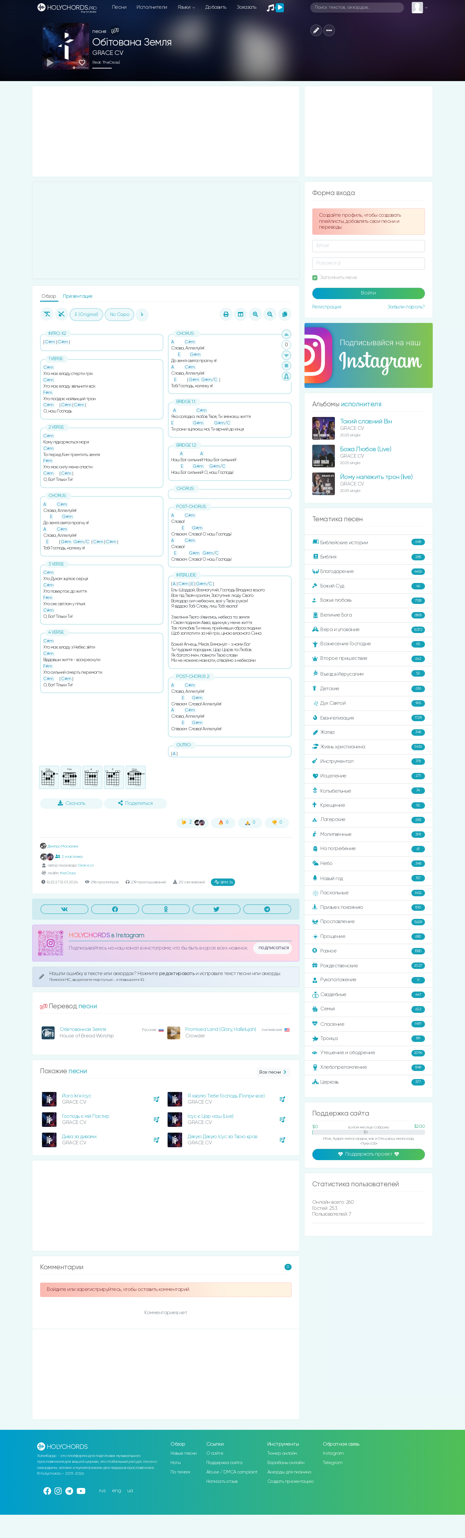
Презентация (77, 296)
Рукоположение (368, 980)
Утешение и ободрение (368, 1053)
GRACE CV (107, 53)
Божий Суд (368, 586)
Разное (368, 951)
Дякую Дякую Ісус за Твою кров (222, 1136)
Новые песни (183, 1453)
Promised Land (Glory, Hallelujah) (220, 1029)
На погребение (368, 849)
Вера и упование (368, 630)
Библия (368, 557)
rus (102, 1490)
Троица (368, 1038)
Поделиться (135, 803)
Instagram (333, 1453)
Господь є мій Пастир (85, 1116)
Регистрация (326, 307)
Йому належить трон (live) (376, 477)
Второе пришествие (368, 659)
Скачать (71, 803)
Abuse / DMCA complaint (232, 1472)
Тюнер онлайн (282, 1453)
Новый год (368, 878)
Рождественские (368, 965)
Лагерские (368, 820)
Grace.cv (86, 865)
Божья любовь (368, 601)
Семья (368, 1009)
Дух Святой (368, 703)
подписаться (274, 948)
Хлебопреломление (368, 1068)
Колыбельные (368, 790)
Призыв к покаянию (368, 907)
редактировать (177, 973)
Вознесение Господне (368, 644)
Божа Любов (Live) (365, 449)
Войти (368, 293)
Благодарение (368, 571)
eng (116, 1490)
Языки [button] (184, 7)
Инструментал (368, 761)
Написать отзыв (222, 1481)
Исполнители (152, 7)
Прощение (368, 936)
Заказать (246, 7)
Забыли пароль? (406, 307)
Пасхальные (368, 893)
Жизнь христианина (368, 747)
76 (223, 882)
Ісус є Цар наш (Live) (210, 1116)
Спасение (368, 1024)
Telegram (332, 1462)
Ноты (175, 1462)
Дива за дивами (79, 1136)
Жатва (368, 732)
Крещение (368, 805)
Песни (119, 7)
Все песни (273, 1072)
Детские (368, 689)
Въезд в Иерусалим (368, 673)
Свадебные (368, 995)
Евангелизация (368, 718)
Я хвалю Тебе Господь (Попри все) (226, 1096)
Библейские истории (368, 542)
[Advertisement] (165, 131)
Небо (368, 863)
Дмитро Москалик (59, 846)
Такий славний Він (366, 421)
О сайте (214, 1453)
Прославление (368, 922)
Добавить (215, 7)
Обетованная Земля (83, 1029)
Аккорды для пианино (289, 1472)
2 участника (68, 856)
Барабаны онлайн (286, 1462)
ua (130, 1490)
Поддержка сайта (224, 1462)
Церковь (368, 1082)
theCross (68, 873)
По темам (180, 1472)
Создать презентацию (290, 1481)
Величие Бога (368, 615)
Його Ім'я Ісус (76, 1096)
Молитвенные (368, 834)
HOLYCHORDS (89, 935)
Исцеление (368, 776)
